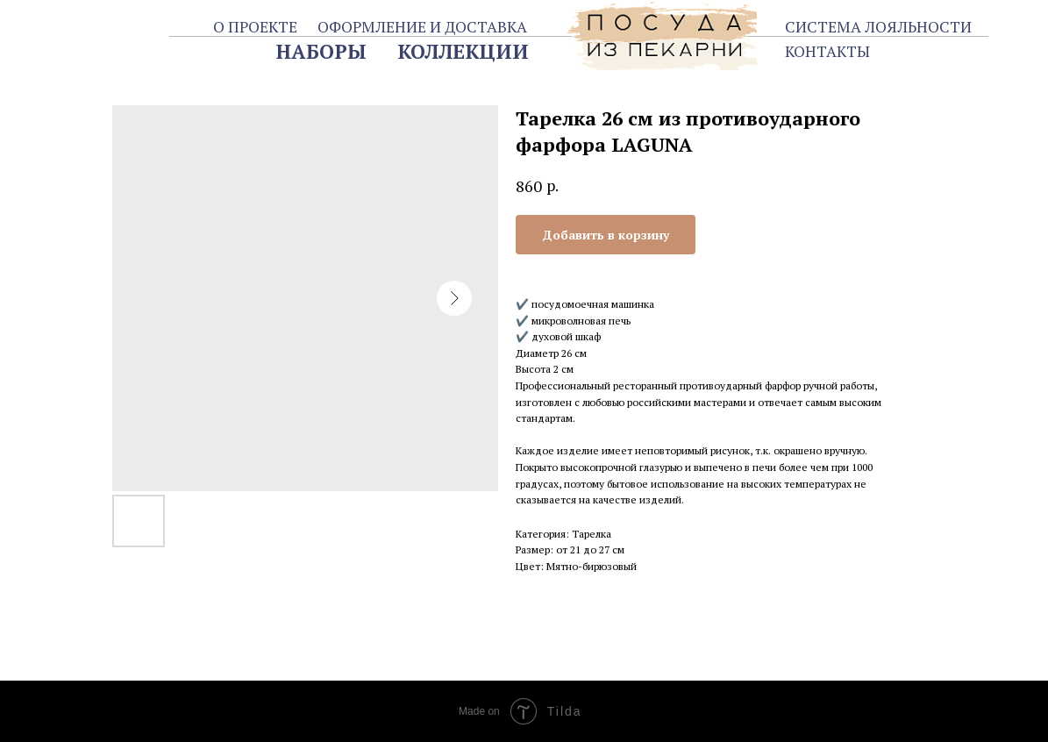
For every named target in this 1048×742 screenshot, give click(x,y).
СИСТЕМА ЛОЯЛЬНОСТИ (878, 27)
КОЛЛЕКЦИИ (463, 51)
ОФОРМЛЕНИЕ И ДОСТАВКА (422, 27)
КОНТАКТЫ (827, 51)
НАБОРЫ (321, 51)
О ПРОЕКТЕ (255, 27)
